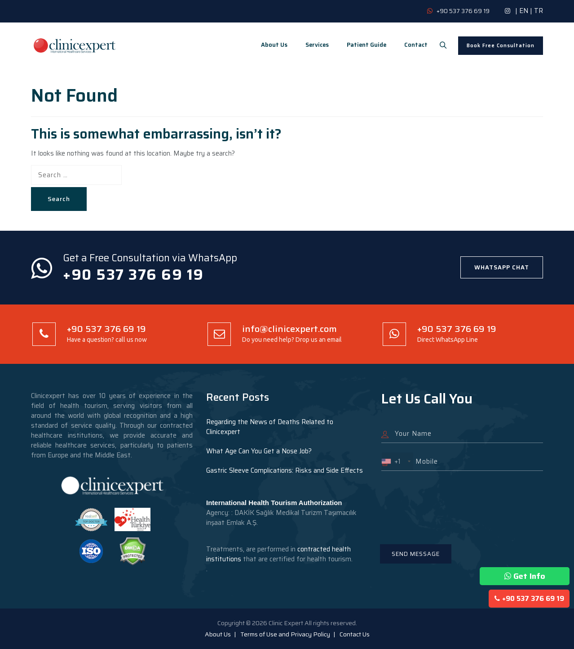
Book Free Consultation (500, 45)
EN (523, 10)
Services (313, 44)
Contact (412, 44)
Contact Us (355, 634)
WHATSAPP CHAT (501, 267)
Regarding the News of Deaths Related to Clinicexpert (269, 427)
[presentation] (449, 501)
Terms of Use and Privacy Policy (285, 634)
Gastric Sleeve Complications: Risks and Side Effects (284, 470)
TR (538, 10)
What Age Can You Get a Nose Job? (259, 451)
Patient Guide (362, 44)
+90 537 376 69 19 (529, 598)
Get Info (524, 576)
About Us (270, 44)
